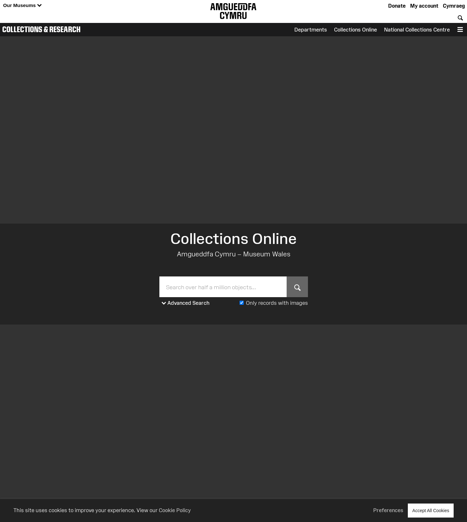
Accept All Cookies (430, 510)
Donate (397, 6)
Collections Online (355, 29)
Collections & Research (41, 29)
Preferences (388, 510)
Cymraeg (454, 6)
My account (424, 6)
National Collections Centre (417, 29)
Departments (310, 29)
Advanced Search (186, 303)
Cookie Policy (175, 510)
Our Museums (22, 6)
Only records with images (277, 303)
